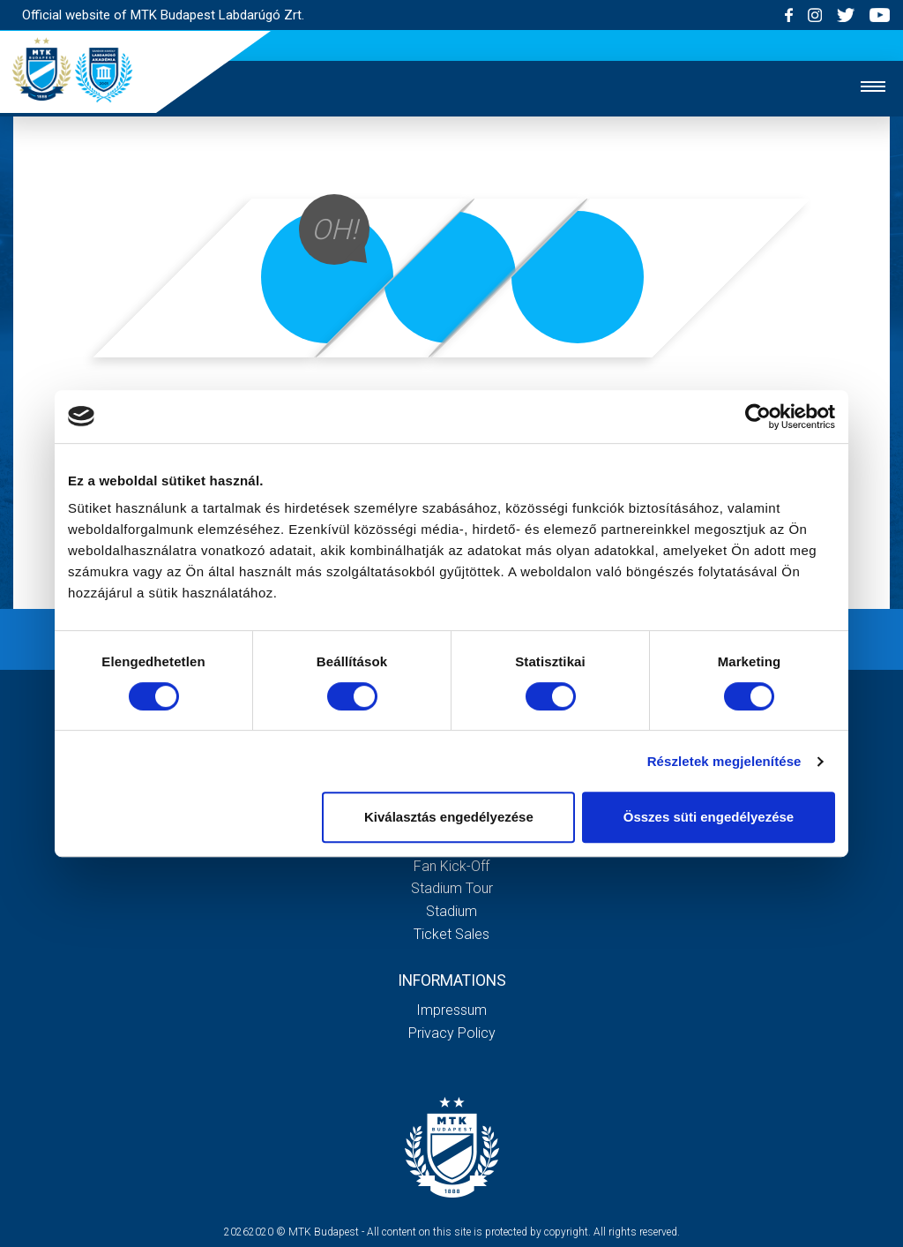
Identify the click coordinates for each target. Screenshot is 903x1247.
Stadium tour (452, 888)
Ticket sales (451, 934)
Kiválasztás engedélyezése (449, 816)
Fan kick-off (451, 866)
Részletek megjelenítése (724, 761)
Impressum (451, 1010)
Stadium (451, 911)
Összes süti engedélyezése (708, 816)
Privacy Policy (452, 1033)
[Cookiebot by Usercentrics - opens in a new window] (758, 416)
